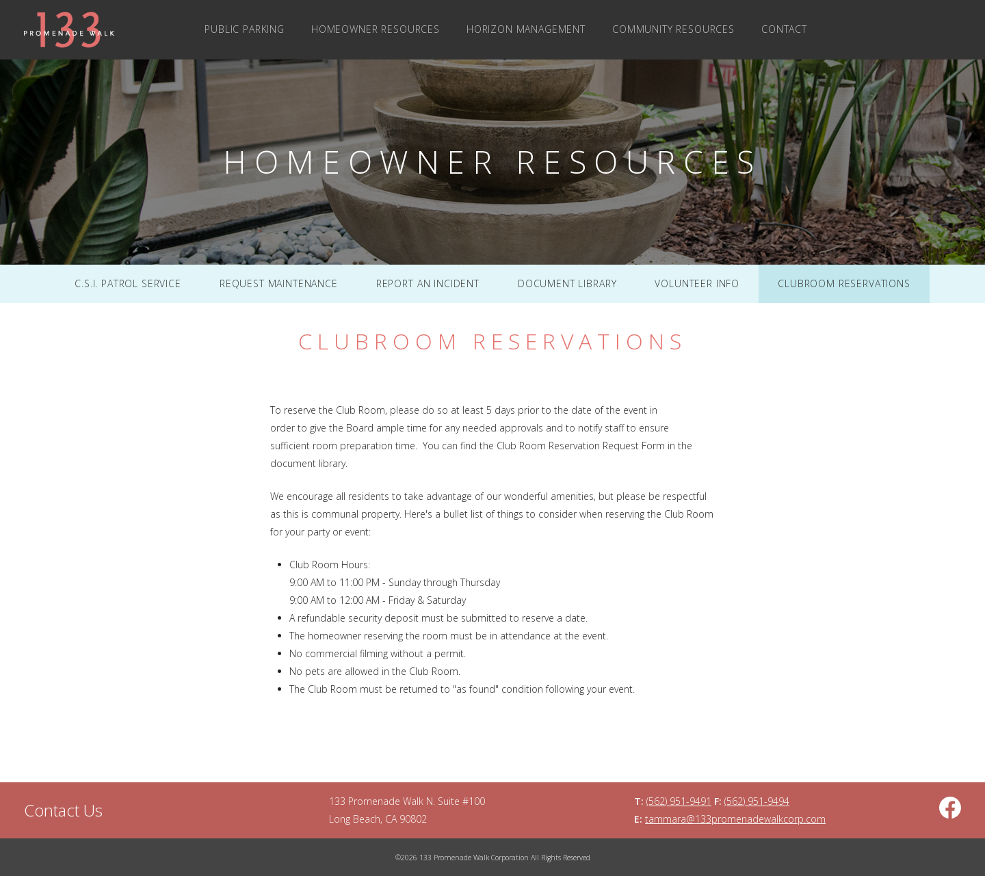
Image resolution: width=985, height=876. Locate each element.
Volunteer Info (697, 283)
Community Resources (673, 29)
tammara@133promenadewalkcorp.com (735, 818)
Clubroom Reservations (844, 283)
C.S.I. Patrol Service (128, 283)
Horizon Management (526, 29)
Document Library (567, 283)
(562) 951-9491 (678, 801)
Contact (784, 29)
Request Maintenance (279, 283)
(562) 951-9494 (756, 801)
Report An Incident (428, 283)
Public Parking (245, 29)
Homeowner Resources (375, 29)
